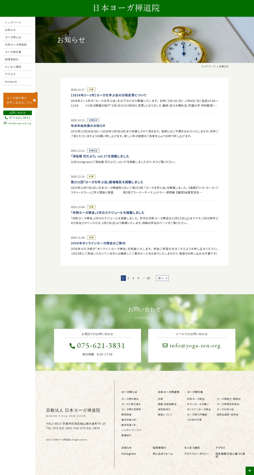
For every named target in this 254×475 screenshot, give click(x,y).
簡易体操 (126, 414)
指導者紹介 (159, 447)
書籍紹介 (126, 435)
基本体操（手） (129, 425)
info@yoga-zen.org (192, 345)
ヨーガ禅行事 (195, 392)
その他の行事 (194, 419)
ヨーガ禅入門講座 (197, 414)
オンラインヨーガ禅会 (199, 409)
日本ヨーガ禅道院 (168, 392)
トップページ (208, 66)
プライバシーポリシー (197, 453)
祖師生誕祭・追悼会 (228, 414)
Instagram (128, 453)
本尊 (160, 399)
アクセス (220, 447)
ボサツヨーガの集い (198, 404)
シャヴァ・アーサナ (131, 430)
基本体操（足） (129, 419)
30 (148, 278)
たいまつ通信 (192, 447)
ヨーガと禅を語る (131, 404)
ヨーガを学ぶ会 (225, 409)
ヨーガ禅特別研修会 (228, 404)
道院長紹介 (164, 409)
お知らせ (126, 447)
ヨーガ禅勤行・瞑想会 (229, 399)
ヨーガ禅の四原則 (131, 409)
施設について (165, 414)
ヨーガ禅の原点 (130, 399)
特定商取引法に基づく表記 (230, 455)
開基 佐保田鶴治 (167, 404)
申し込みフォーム (163, 453)
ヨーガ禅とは (129, 392)
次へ (163, 278)
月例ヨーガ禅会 (196, 399)
